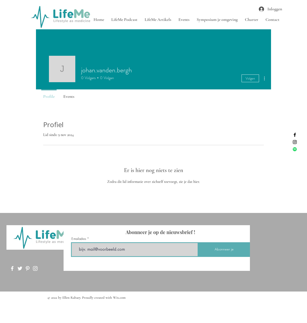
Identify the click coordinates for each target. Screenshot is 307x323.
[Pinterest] (27, 268)
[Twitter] (20, 268)
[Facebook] (294, 134)
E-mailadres (78, 238)
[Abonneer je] (224, 249)
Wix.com (119, 297)
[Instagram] (294, 142)
